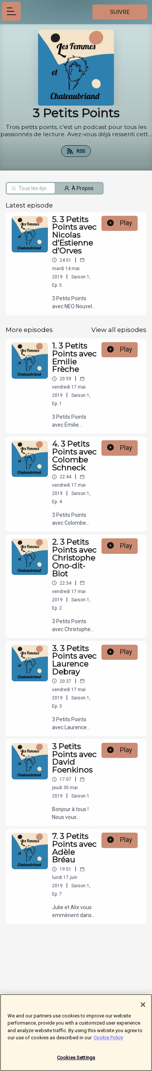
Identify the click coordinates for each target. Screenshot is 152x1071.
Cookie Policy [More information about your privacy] (108, 1042)
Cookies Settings (76, 1062)
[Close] (143, 1008)
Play (119, 223)
